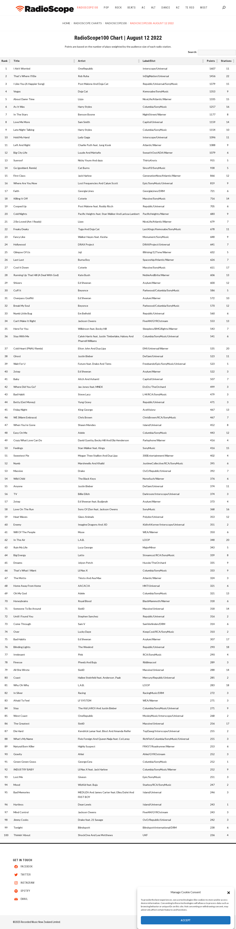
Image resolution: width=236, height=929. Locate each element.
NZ (178, 7)
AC (143, 7)
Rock (118, 7)
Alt (153, 7)
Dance (166, 7)
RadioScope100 (87, 7)
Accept (186, 921)
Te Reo (189, 7)
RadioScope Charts (88, 23)
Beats (132, 7)
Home (66, 23)
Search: (192, 51)
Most (203, 7)
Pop (106, 7)
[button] (228, 893)
